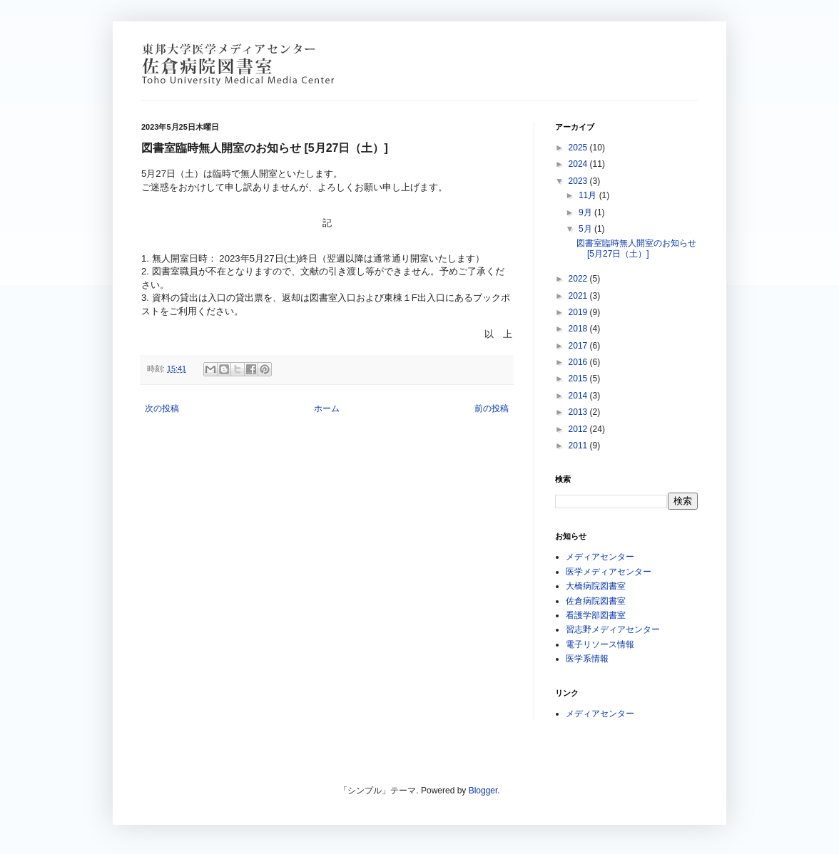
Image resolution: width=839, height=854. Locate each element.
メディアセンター (600, 557)
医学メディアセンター (608, 572)
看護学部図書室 (596, 615)
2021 (579, 296)
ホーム (327, 408)
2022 (579, 279)
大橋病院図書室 (596, 586)
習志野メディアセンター (613, 629)
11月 (589, 195)
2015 (579, 379)
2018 (579, 329)
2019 (579, 312)
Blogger (483, 791)
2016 (579, 362)
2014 (579, 396)
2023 (579, 181)
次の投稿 (162, 408)
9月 (586, 212)
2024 (579, 164)
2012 (579, 429)
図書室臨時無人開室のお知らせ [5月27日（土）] (636, 248)
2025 (579, 148)
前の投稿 (491, 408)
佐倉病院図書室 (596, 601)
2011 (579, 446)
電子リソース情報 (600, 644)
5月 (586, 229)
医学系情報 (587, 659)
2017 (579, 346)
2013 (579, 412)
